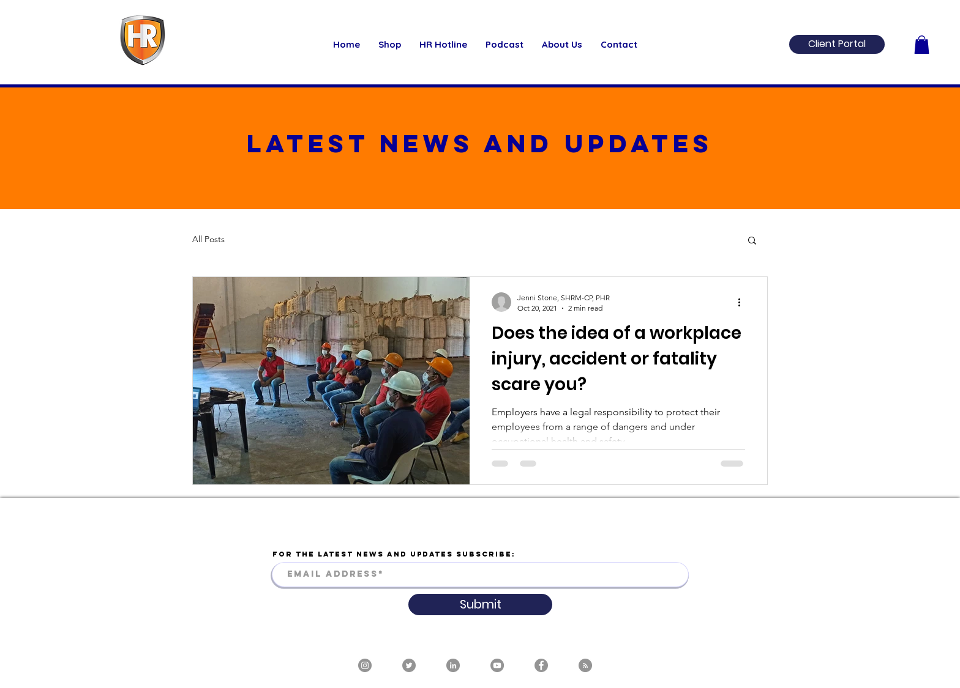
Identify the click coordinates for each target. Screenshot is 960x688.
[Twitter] (409, 665)
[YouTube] (497, 665)
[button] (921, 44)
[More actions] (743, 302)
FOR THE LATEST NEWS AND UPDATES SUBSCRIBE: (394, 554)
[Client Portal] (837, 44)
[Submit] (480, 604)
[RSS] (585, 665)
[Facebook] (541, 665)
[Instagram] (365, 665)
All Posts (208, 239)
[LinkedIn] (453, 665)
